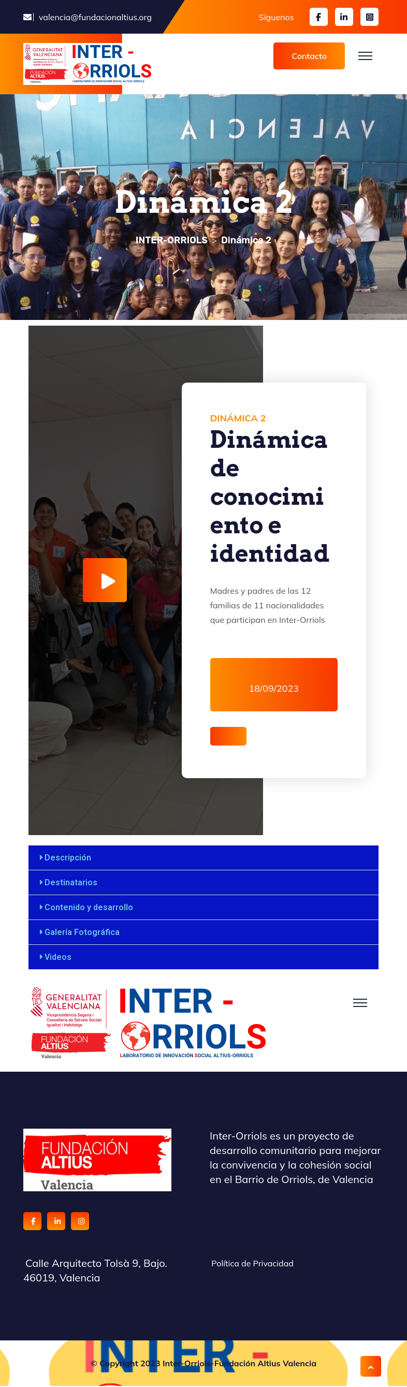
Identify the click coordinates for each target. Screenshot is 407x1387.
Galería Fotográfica (82, 933)
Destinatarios (71, 883)
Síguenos (276, 17)
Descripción (68, 859)
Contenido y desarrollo (89, 908)
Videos (58, 958)
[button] (203, 858)
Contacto (309, 56)
